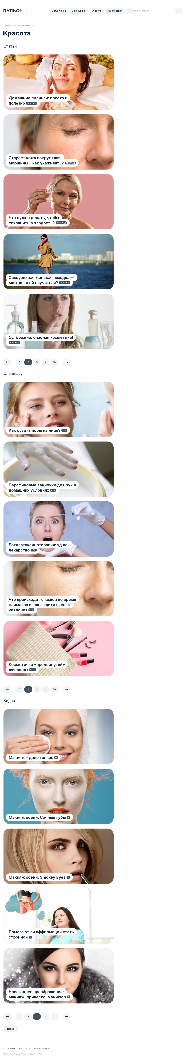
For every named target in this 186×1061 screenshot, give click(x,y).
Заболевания (114, 10)
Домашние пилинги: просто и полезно (47, 103)
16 (54, 362)
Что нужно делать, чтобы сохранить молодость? (45, 220)
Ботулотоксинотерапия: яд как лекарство (50, 549)
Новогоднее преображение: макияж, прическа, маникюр (45, 994)
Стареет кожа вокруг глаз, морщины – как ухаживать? (51, 160)
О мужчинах (59, 10)
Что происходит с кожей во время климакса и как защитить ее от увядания (53, 607)
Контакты (24, 1048)
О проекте (9, 1048)
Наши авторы (42, 1048)
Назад (10, 1028)
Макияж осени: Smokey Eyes (37, 877)
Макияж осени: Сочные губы (37, 817)
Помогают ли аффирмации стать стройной (52, 936)
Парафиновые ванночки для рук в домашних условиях (53, 487)
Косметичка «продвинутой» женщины (47, 669)
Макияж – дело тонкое (31, 757)
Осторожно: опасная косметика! (41, 342)
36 (54, 689)
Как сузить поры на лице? (35, 430)
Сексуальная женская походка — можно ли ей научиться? (52, 280)
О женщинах (79, 10)
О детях (96, 10)
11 (54, 1016)
